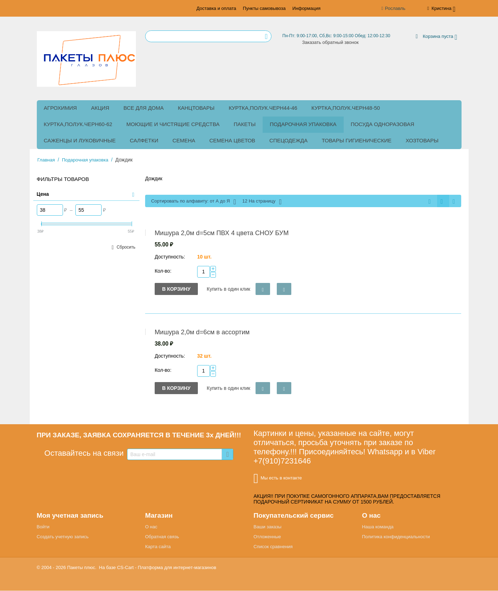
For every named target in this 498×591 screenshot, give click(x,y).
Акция (100, 107)
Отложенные (267, 537)
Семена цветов (233, 140)
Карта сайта (158, 547)
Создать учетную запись (63, 537)
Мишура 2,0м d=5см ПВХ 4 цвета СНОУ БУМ (222, 233)
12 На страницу (262, 201)
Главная (46, 159)
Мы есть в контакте (277, 478)
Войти (43, 527)
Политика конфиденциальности (396, 537)
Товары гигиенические (356, 140)
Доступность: (170, 257)
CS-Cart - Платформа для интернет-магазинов (166, 567)
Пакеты (245, 124)
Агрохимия (60, 107)
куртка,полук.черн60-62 (78, 124)
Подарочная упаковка (303, 124)
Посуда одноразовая (382, 124)
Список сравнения (273, 547)
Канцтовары (196, 107)
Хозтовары (422, 140)
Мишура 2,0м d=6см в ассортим (202, 332)
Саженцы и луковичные (80, 140)
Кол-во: (163, 271)
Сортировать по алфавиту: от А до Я (193, 201)
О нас (151, 527)
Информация (306, 8)
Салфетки (144, 140)
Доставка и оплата (216, 8)
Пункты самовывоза (264, 8)
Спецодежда (288, 140)
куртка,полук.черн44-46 (263, 107)
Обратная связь (162, 537)
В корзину (176, 289)
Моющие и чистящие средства (172, 124)
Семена (183, 140)
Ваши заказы (267, 527)
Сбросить (125, 246)
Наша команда (378, 527)
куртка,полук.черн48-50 (345, 107)
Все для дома (144, 107)
